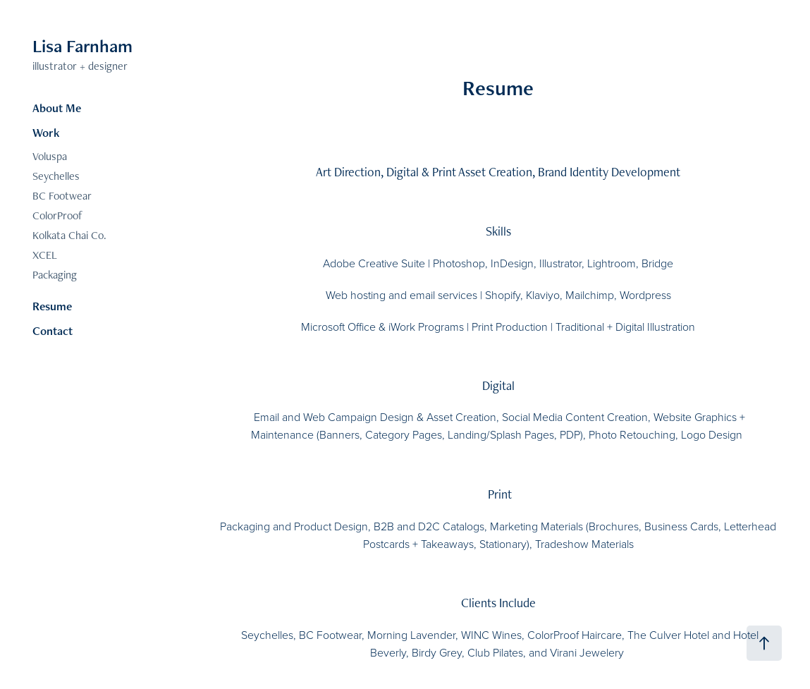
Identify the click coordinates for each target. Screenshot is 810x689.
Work (46, 132)
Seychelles (56, 176)
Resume (52, 306)
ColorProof (57, 215)
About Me (56, 108)
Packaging (54, 274)
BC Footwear (62, 195)
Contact (52, 331)
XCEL (44, 255)
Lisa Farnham (82, 46)
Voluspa (49, 156)
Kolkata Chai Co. (69, 235)
